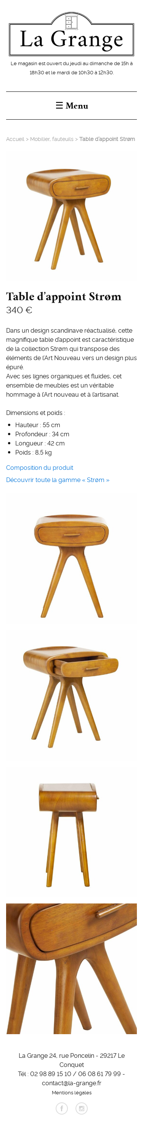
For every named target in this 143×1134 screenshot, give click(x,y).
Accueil (15, 138)
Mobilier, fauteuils (52, 138)
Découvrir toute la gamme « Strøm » (57, 479)
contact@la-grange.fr (71, 1082)
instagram (82, 1108)
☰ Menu (71, 105)
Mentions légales (72, 1092)
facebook (62, 1108)
